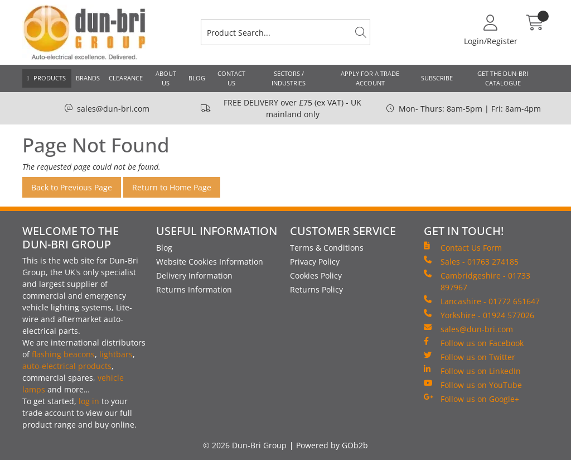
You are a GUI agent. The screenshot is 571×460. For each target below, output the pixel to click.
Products (49, 78)
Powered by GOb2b (332, 445)
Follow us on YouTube (473, 384)
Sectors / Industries (289, 78)
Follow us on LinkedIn (472, 370)
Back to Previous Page (71, 187)
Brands (88, 78)
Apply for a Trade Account (370, 78)
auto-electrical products (67, 366)
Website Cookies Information (209, 261)
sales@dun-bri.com (113, 108)
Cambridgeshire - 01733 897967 (477, 281)
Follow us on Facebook (474, 342)
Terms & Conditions (327, 247)
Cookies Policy (316, 275)
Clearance (126, 78)
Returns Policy (316, 289)
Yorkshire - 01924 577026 (479, 314)
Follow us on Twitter (469, 356)
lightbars (116, 354)
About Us (166, 78)
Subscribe (437, 78)
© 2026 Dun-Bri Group (245, 445)
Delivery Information (194, 275)
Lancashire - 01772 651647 (482, 300)
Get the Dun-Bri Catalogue (502, 78)
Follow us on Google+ (471, 398)
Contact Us (231, 78)
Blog (196, 78)
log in (89, 401)
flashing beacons (63, 354)
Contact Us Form (463, 247)
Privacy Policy (315, 261)
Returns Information (194, 289)
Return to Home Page (171, 187)
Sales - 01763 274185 (471, 261)
